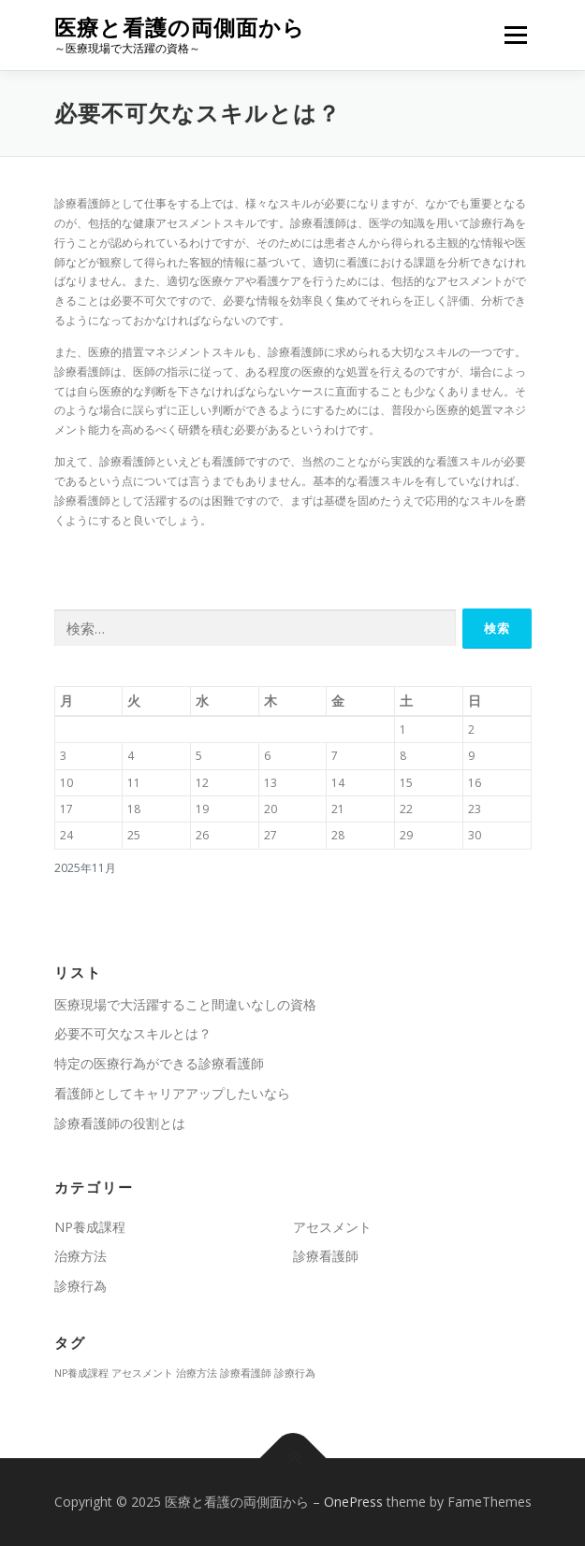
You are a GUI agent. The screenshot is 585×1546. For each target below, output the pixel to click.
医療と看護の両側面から (179, 27)
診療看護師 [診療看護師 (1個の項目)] (245, 1373)
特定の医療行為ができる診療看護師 (159, 1063)
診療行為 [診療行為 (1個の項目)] (294, 1373)
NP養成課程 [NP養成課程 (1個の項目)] (81, 1373)
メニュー (515, 35)
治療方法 (80, 1256)
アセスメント (332, 1227)
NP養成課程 (89, 1227)
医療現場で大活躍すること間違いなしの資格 (185, 1004)
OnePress (353, 1501)
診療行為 (80, 1286)
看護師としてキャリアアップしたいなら (172, 1093)
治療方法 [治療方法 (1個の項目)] (196, 1373)
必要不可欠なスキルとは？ (133, 1033)
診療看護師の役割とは (119, 1123)
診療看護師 (325, 1256)
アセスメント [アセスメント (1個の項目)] (142, 1373)
